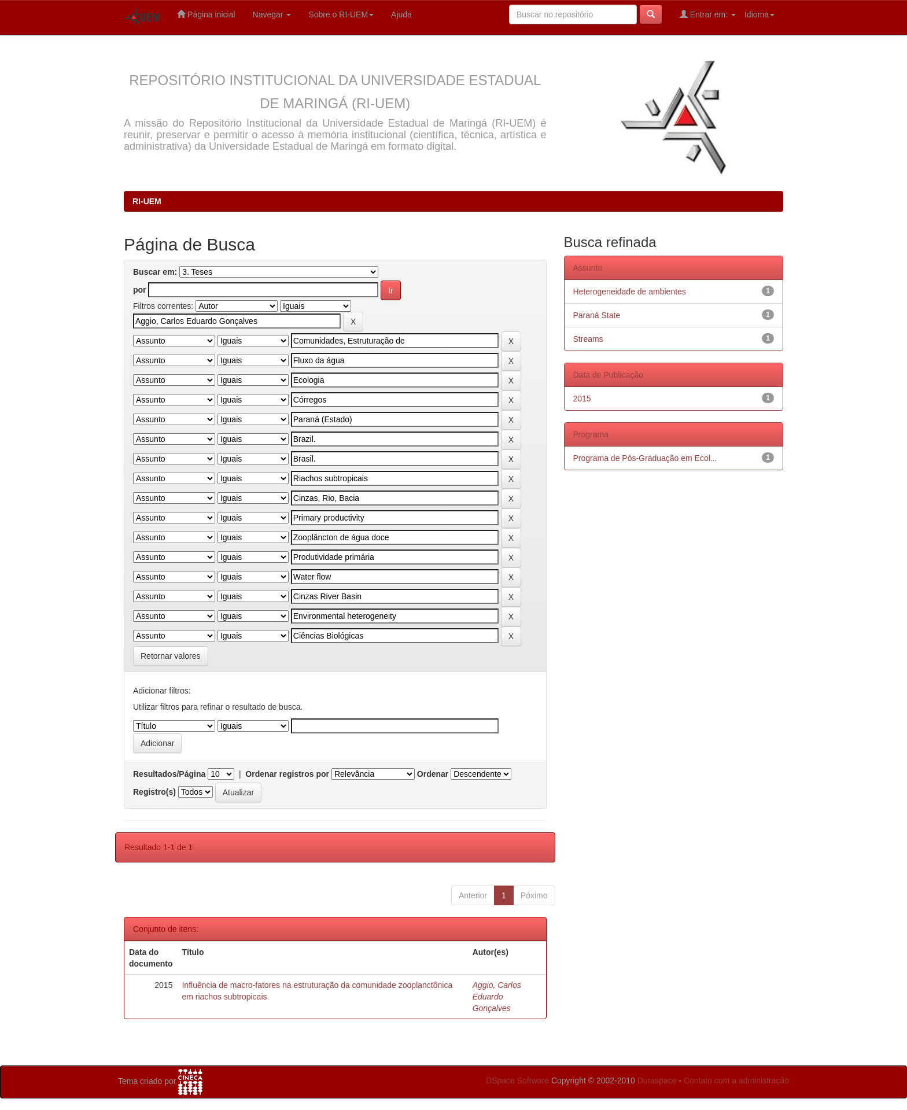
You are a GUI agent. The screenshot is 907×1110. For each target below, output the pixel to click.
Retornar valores (171, 656)
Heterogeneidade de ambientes (629, 291)
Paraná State (597, 315)
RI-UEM (146, 201)
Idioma (759, 14)
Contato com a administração (736, 1080)
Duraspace (657, 1080)
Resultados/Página (169, 774)
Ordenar (432, 774)
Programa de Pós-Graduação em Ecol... (645, 458)
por (139, 289)
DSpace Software (517, 1080)
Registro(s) (154, 791)
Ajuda (401, 14)
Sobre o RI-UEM (341, 14)
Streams (588, 339)
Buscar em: (155, 271)
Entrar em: (708, 14)
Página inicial (206, 14)
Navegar (272, 14)
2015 (582, 398)
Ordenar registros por (287, 774)
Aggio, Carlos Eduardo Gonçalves (497, 996)
